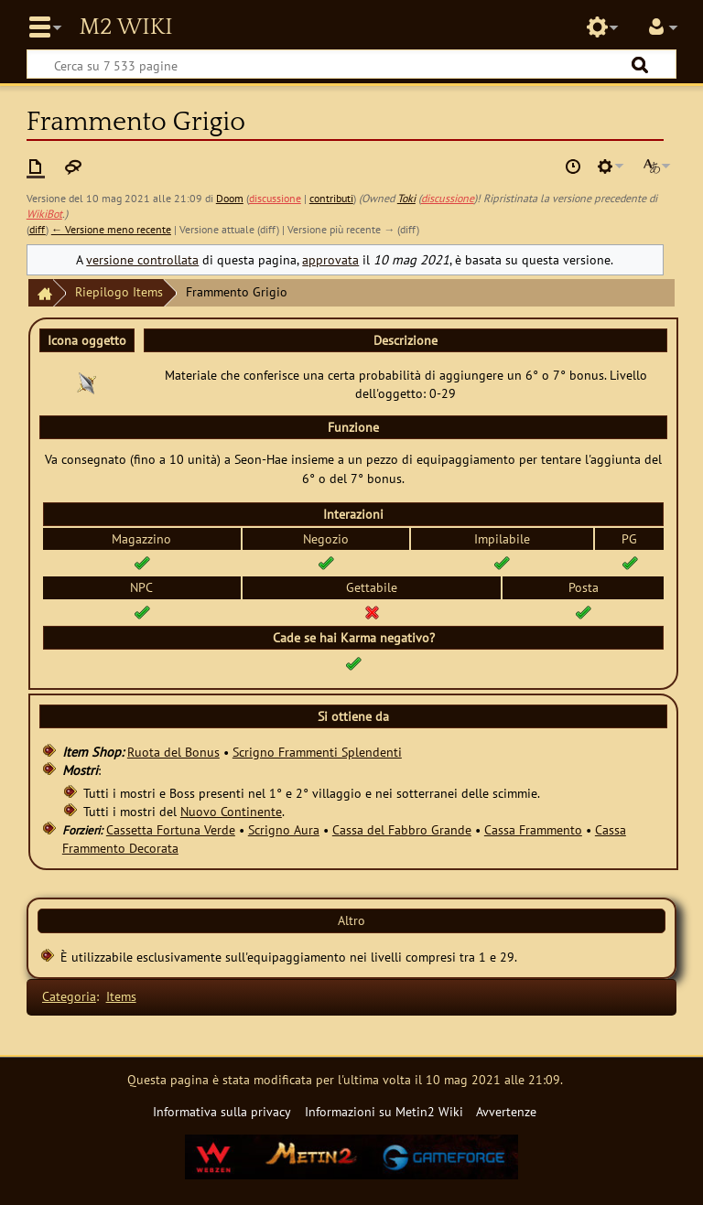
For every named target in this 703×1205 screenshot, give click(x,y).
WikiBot (44, 214)
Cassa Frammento (533, 829)
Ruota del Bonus (173, 751)
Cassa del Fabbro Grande (401, 829)
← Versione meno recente (111, 229)
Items (121, 996)
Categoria (69, 996)
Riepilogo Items (119, 291)
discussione (275, 198)
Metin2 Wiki (125, 27)
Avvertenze (506, 1111)
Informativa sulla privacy (222, 1111)
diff (37, 229)
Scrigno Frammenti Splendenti (317, 751)
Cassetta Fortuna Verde (170, 829)
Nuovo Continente (231, 811)
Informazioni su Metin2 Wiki (384, 1111)
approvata (330, 259)
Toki (406, 198)
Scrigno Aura (283, 829)
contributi (331, 198)
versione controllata (142, 259)
